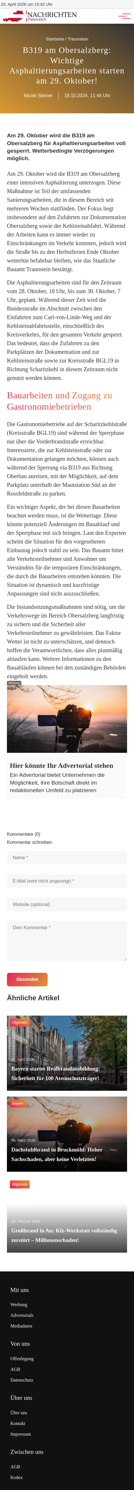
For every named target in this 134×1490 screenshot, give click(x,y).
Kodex (16, 1477)
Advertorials (22, 1315)
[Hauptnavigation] (122, 16)
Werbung (18, 1304)
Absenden (27, 979)
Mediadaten (21, 1325)
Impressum (20, 1434)
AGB (15, 1369)
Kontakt (17, 1423)
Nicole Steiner (38, 95)
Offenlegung (22, 1358)
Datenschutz (21, 1380)
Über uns (18, 1412)
